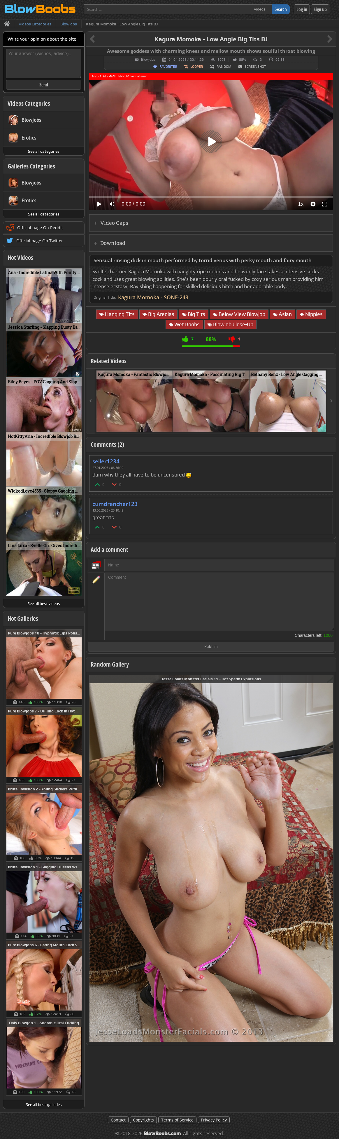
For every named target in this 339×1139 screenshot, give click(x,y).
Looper (196, 67)
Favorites (168, 67)
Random (224, 67)
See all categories (43, 151)
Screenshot (255, 67)
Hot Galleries (23, 618)
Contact (118, 1120)
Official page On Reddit (40, 227)
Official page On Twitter (39, 241)
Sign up (320, 9)
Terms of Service (177, 1120)
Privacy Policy (214, 1120)
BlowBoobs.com (162, 1133)
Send (43, 84)
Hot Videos (20, 257)
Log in (301, 9)
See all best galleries (44, 1104)
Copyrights (143, 1120)
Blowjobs (148, 60)
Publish (211, 646)
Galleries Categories (31, 166)
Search (281, 9)
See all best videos (43, 603)
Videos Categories (29, 103)
